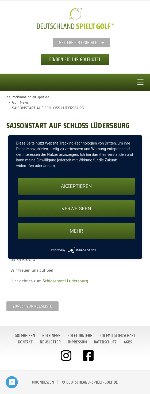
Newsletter (50, 342)
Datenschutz (105, 342)
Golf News (51, 335)
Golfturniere (79, 335)
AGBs (128, 342)
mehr (76, 231)
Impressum (77, 342)
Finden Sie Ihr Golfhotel (75, 59)
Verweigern (76, 208)
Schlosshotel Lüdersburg (65, 280)
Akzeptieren (76, 186)
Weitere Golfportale (78, 42)
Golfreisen (25, 335)
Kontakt (25, 342)
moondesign (43, 382)
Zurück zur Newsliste (32, 306)
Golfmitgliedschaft (117, 335)
